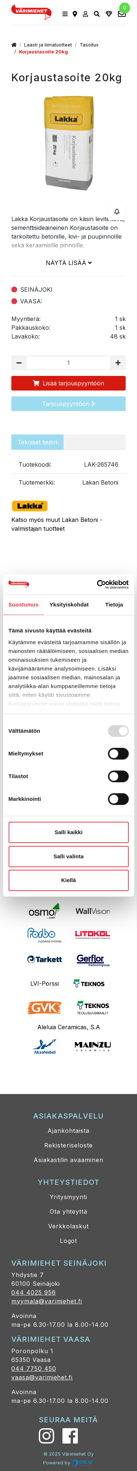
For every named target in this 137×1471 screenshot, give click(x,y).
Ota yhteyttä (69, 1211)
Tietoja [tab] (114, 604)
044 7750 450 (33, 1368)
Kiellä (68, 880)
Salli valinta (68, 856)
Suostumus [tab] (23, 604)
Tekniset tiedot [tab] (37, 442)
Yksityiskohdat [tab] (69, 604)
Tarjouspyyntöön (68, 403)
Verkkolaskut (68, 1226)
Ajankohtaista (68, 1130)
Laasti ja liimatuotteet (48, 45)
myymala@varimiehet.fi (46, 1301)
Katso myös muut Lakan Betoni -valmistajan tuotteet (68, 514)
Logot (68, 1240)
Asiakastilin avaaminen (68, 1160)
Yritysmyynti (69, 1197)
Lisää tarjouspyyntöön (68, 383)
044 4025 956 (33, 1292)
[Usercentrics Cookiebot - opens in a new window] (97, 584)
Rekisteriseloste (68, 1145)
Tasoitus (89, 45)
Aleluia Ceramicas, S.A (68, 1027)
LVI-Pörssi (44, 983)
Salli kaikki (68, 832)
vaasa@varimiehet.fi (42, 1377)
